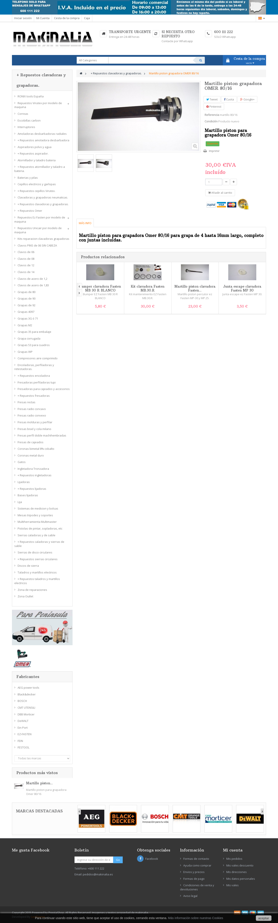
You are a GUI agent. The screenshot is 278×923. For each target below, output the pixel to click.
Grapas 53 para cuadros (34, 345)
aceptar (263, 918)
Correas (23, 114)
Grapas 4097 (26, 312)
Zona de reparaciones (32, 590)
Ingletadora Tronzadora (33, 469)
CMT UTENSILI (26, 708)
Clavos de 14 (26, 272)
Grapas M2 (25, 325)
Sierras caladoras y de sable (36, 535)
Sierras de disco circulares (35, 552)
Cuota (229, 99)
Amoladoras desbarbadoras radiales (42, 134)
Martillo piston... (39, 783)
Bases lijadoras (28, 495)
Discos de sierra (28, 566)
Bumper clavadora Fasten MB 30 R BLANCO (100, 288)
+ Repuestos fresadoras (34, 396)
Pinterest (213, 106)
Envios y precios (194, 872)
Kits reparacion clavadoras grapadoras (43, 239)
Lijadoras (24, 482)
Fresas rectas (26, 402)
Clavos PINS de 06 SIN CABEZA (37, 245)
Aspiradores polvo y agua (34, 147)
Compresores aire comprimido (38, 358)
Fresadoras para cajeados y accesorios (44, 389)
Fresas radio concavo (32, 409)
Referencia (212, 115)
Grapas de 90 (26, 298)
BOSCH (22, 701)
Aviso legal (190, 896)
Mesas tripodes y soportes (35, 515)
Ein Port (23, 728)
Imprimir (214, 151)
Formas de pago (194, 879)
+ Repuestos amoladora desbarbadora (43, 140)
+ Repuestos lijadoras (32, 489)
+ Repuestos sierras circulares (38, 559)
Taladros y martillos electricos (37, 572)
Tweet (212, 99)
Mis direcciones (236, 872)
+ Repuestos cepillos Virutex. (36, 191)
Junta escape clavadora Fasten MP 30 (242, 288)
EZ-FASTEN (24, 734)
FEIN (20, 741)
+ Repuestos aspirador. (33, 153)
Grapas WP (25, 352)
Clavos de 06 (26, 252)
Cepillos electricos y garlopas (37, 184)
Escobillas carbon (29, 120)
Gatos (22, 462)
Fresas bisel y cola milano (34, 429)
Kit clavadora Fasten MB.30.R (147, 288)
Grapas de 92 (26, 305)
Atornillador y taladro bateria (37, 160)
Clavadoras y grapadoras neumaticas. (43, 197)
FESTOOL (23, 747)
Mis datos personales (240, 879)
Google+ (247, 99)
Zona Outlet (25, 596)
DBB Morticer (26, 714)
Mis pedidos (234, 859)
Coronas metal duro (31, 455)
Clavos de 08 (26, 259)
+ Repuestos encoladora (34, 376)
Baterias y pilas (28, 178)
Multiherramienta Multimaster (37, 522)
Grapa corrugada (29, 338)
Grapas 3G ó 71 (28, 318)
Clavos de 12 (26, 265)
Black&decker (27, 694)
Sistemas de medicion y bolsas (38, 508)
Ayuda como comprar (197, 865)
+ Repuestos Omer (30, 211)
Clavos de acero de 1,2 (32, 279)
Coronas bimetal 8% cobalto (36, 449)
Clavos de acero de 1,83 (33, 285)
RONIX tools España (31, 96)
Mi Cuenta (43, 18)
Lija (20, 502)
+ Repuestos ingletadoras (34, 475)
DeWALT (23, 721)
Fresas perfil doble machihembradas (42, 435)
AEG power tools (28, 688)
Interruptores (26, 127)
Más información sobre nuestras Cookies (195, 918)
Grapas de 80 (26, 292)
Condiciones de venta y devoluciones (197, 887)
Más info (85, 223)
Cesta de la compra (66, 18)
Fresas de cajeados (30, 442)
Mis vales (232, 885)
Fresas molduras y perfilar (35, 422)
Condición (211, 121)
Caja (87, 18)
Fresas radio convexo (32, 415)
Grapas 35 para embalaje (34, 332)
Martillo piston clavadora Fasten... (194, 288)
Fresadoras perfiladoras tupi (37, 382)
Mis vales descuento (239, 865)
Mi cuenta (232, 850)
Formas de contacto (196, 859)
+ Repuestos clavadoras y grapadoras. (43, 204)
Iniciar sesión (23, 18)
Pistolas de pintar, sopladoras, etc (40, 528)
